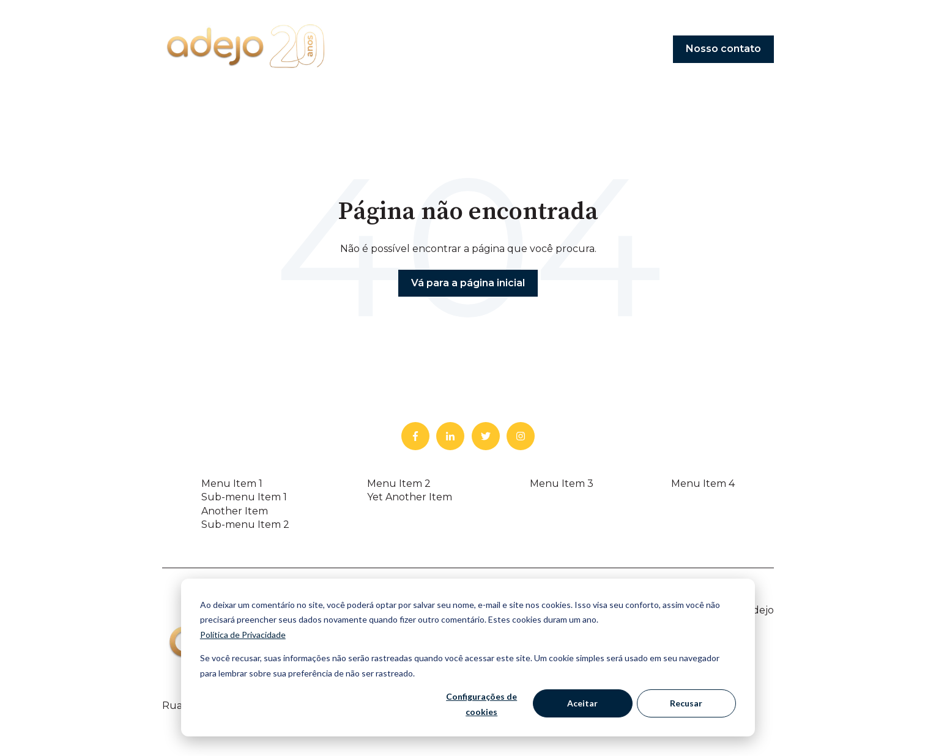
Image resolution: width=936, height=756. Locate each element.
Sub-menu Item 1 (244, 497)
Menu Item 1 (231, 483)
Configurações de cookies (481, 704)
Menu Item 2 (399, 483)
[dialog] (468, 657)
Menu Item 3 (561, 483)
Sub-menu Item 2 (245, 524)
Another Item (234, 511)
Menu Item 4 (703, 483)
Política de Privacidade (243, 634)
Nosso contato (723, 48)
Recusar (686, 703)
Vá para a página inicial (468, 283)
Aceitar (582, 703)
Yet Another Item (409, 497)
